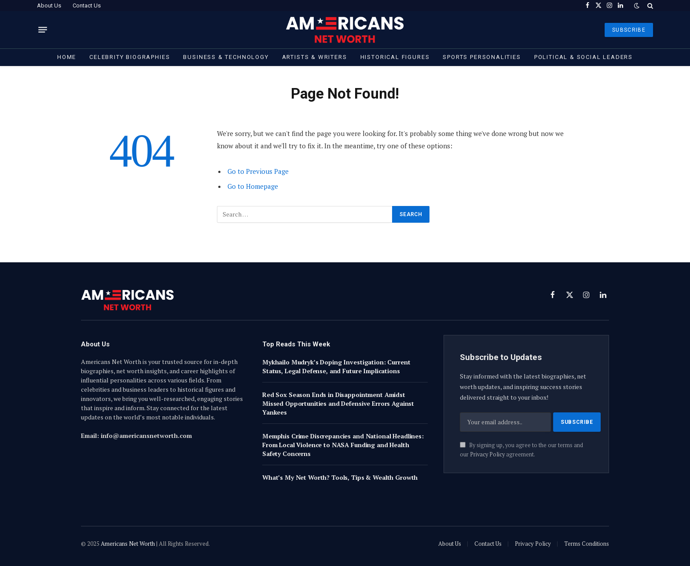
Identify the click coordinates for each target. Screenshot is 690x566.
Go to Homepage (253, 186)
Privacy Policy (487, 454)
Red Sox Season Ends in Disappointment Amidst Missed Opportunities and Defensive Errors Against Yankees (338, 403)
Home (66, 57)
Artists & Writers (314, 57)
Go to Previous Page (258, 171)
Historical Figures (395, 57)
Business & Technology (225, 57)
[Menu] (42, 29)
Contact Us (87, 5)
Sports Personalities (482, 57)
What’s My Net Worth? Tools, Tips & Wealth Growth (340, 477)
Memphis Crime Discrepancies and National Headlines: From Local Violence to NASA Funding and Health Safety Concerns (343, 445)
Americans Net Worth (128, 544)
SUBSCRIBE (629, 30)
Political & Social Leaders (583, 57)
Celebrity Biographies (129, 57)
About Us (49, 5)
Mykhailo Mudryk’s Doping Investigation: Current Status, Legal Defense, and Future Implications (336, 366)
